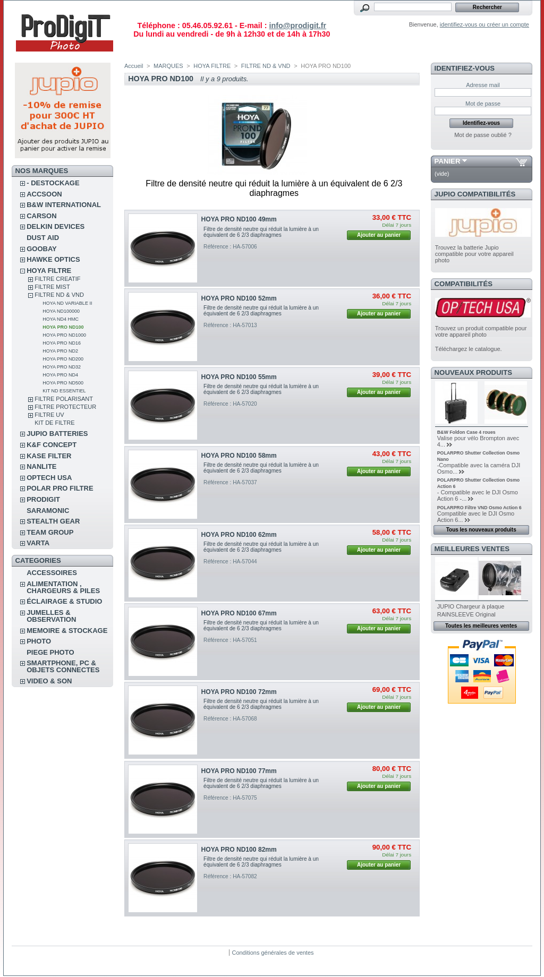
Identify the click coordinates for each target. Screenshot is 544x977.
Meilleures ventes (472, 549)
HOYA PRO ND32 (61, 367)
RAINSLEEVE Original (466, 614)
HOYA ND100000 (61, 311)
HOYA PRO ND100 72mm (239, 692)
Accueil (133, 66)
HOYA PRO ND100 (62, 327)
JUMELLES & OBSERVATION (51, 616)
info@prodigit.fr (297, 25)
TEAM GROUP (50, 532)
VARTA (38, 543)
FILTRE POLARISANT (64, 399)
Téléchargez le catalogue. (468, 349)
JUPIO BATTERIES (57, 434)
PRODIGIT (43, 499)
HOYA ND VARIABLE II (67, 303)
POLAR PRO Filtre (60, 488)
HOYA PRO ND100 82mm (239, 849)
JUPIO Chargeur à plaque (471, 606)
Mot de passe (482, 103)
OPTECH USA (49, 478)
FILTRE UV (49, 415)
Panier (448, 161)
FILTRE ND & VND (59, 295)
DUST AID (43, 238)
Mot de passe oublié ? (483, 135)
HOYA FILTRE (49, 271)
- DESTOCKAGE (53, 183)
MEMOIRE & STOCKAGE (67, 631)
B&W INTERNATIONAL (64, 205)
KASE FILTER (49, 456)
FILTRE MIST (52, 287)
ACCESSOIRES (52, 573)
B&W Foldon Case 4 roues (466, 432)
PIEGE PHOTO (50, 652)
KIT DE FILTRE (54, 422)
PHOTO (39, 641)
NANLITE (41, 466)
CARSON (41, 216)
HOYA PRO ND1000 (64, 335)
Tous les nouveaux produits (481, 530)
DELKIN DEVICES (55, 226)
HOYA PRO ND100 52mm (239, 298)
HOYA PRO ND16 (61, 343)
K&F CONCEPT (51, 445)
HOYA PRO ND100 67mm (239, 613)
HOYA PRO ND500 (62, 382)
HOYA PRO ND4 (60, 375)
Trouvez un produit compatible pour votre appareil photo (481, 331)
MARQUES (168, 66)
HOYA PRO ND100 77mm (239, 771)
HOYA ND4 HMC (60, 319)
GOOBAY (42, 249)
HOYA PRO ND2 (60, 351)
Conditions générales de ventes (272, 952)
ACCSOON (44, 194)
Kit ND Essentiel (64, 390)
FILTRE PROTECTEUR (65, 407)
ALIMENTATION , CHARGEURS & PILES (63, 587)
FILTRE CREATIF (57, 279)
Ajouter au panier (379, 235)
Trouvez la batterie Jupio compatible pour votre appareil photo (474, 253)
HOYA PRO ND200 (62, 359)
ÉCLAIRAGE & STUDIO (64, 601)
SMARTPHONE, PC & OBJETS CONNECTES (63, 666)
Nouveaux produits (474, 372)
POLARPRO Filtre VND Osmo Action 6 (479, 507)
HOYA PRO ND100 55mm (239, 377)
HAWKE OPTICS (53, 259)
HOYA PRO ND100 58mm (239, 455)
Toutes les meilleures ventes (481, 626)
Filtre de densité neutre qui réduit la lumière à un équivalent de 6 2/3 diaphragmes (261, 232)
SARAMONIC (48, 511)
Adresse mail (483, 85)
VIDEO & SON (49, 681)
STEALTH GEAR (53, 521)
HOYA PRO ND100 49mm (239, 219)
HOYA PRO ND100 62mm (239, 534)
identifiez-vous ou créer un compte (484, 24)
